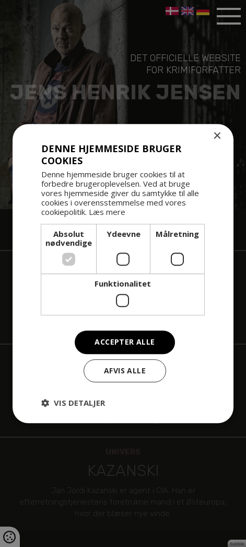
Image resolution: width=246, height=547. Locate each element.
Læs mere (107, 212)
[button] (73, 402)
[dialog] (123, 273)
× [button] (216, 136)
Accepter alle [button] (125, 342)
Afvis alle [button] (125, 370)
